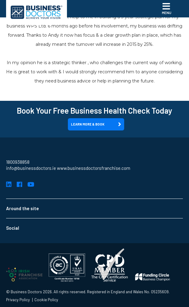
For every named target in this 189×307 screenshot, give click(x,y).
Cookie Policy (46, 300)
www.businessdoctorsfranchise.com (93, 168)
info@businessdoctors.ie (31, 168)
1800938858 (18, 162)
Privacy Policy (18, 300)
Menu (166, 8)
